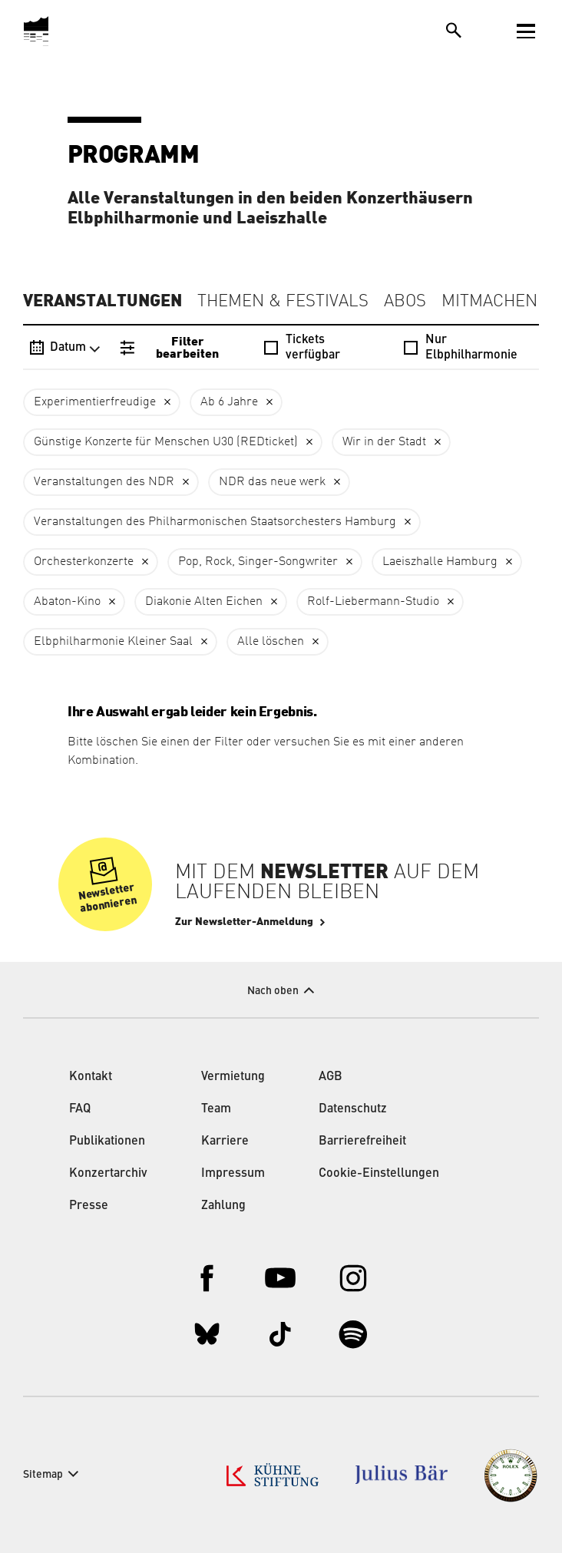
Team (216, 1109)
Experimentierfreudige (95, 402)
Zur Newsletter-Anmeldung (244, 922)
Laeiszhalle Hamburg (440, 562)
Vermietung (233, 1077)
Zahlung (223, 1206)
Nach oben (273, 991)
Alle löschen (270, 642)
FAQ (80, 1109)
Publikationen (107, 1141)
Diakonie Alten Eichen (204, 602)
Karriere (225, 1141)
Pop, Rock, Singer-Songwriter (258, 562)
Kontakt (90, 1077)
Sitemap (43, 1474)
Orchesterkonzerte (84, 562)
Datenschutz (353, 1109)
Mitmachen (489, 301)
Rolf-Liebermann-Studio (373, 602)
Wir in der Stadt (384, 442)
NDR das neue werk (272, 482)
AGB (330, 1077)
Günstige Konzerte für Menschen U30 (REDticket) (166, 442)
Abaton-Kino (67, 602)
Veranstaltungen (102, 300)
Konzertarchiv (108, 1174)
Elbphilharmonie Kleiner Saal (113, 642)
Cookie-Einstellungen (379, 1174)
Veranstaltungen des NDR (104, 482)
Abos (405, 301)
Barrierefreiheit (362, 1141)
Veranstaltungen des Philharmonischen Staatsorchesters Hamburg (215, 522)
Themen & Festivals (283, 301)
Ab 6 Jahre (229, 402)
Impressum (233, 1174)
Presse (88, 1206)
